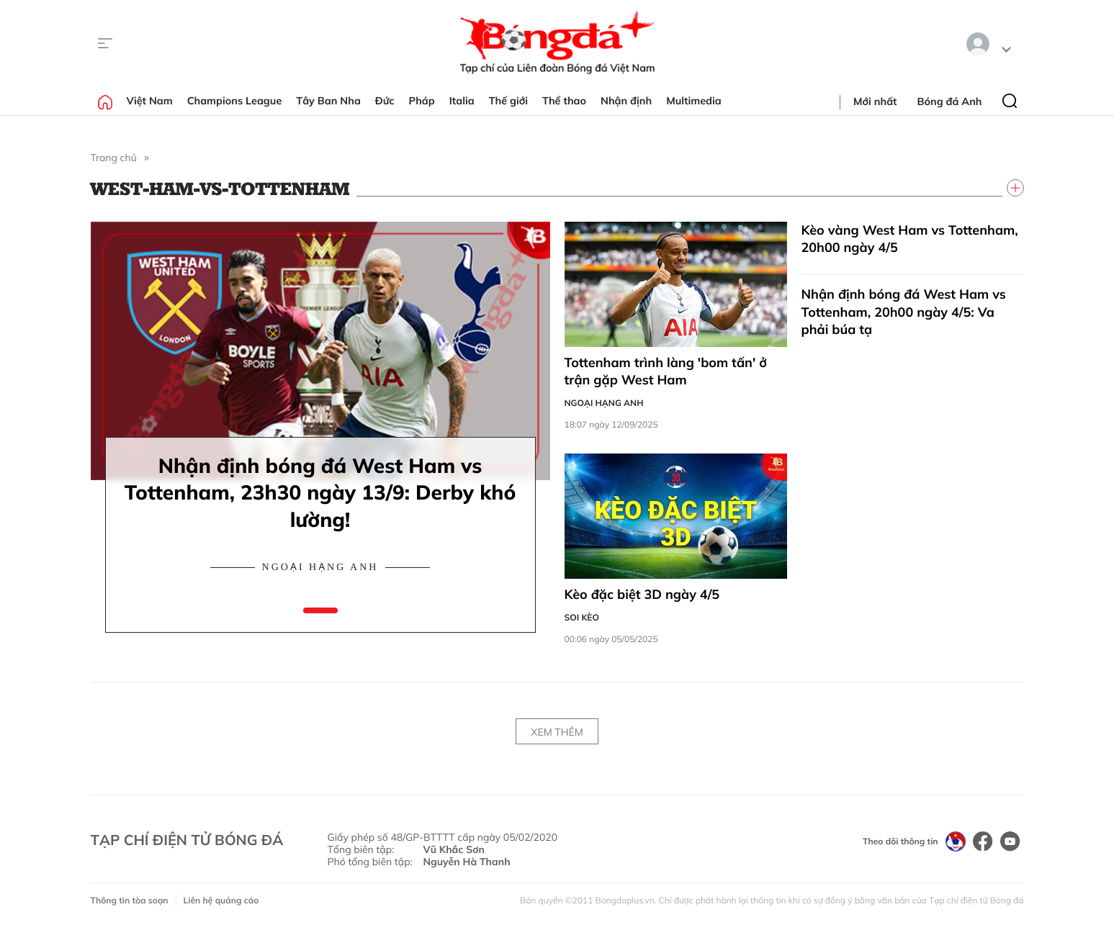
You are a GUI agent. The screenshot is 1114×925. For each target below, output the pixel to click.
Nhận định (626, 100)
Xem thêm (557, 732)
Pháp (422, 100)
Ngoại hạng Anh (320, 567)
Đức (385, 100)
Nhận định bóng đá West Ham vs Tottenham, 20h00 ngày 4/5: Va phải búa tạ (903, 312)
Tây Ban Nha (328, 100)
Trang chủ (114, 157)
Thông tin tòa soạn (130, 900)
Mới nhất (875, 101)
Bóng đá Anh (949, 101)
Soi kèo (582, 617)
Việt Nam (150, 100)
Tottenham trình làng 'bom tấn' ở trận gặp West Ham (666, 371)
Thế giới (508, 100)
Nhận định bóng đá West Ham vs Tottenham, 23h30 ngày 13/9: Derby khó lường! (320, 493)
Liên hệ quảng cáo (221, 900)
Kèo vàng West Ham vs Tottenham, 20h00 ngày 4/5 (909, 239)
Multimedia (694, 100)
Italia (462, 100)
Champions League (234, 100)
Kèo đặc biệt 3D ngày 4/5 (642, 594)
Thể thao (564, 100)
